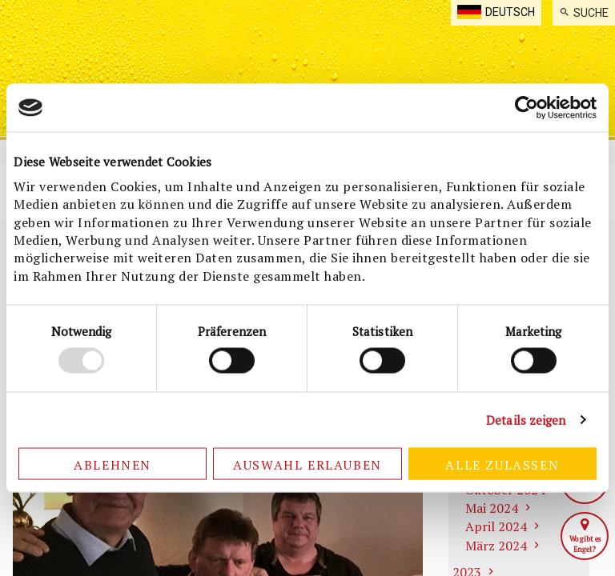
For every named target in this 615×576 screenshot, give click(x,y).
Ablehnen (112, 464)
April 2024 (496, 526)
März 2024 (496, 545)
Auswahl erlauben (307, 464)
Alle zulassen (502, 464)
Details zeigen (525, 420)
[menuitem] (584, 12)
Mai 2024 (491, 508)
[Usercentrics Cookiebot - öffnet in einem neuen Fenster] (526, 108)
